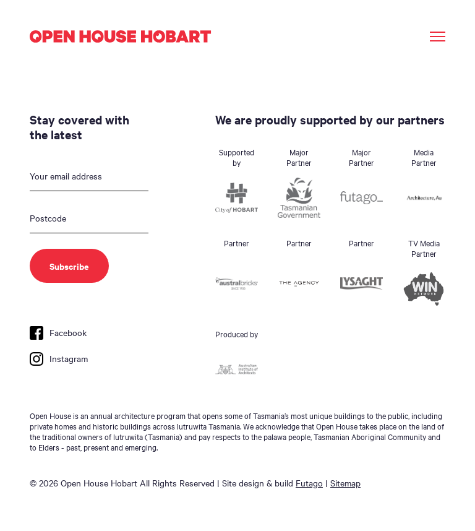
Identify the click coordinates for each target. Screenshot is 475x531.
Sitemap (345, 483)
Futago (309, 483)
